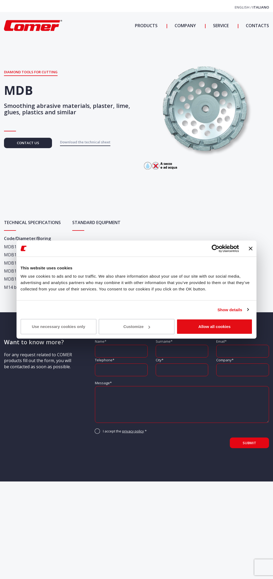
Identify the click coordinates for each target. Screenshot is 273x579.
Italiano (260, 7)
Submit (249, 442)
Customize (136, 326)
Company (185, 26)
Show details (230, 309)
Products (146, 26)
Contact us (28, 142)
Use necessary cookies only (58, 326)
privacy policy (133, 431)
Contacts (257, 26)
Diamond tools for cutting (31, 72)
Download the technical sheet (85, 142)
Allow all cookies (214, 326)
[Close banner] (250, 248)
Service (220, 26)
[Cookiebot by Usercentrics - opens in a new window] (215, 248)
